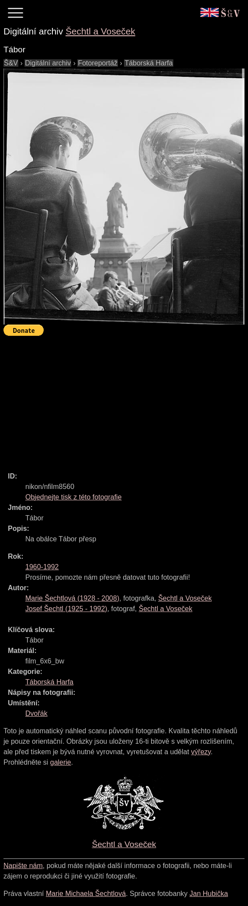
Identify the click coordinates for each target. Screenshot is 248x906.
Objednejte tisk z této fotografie (73, 497)
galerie (60, 762)
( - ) (72, 598)
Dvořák (36, 713)
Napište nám (23, 865)
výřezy (201, 752)
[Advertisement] (125, 400)
